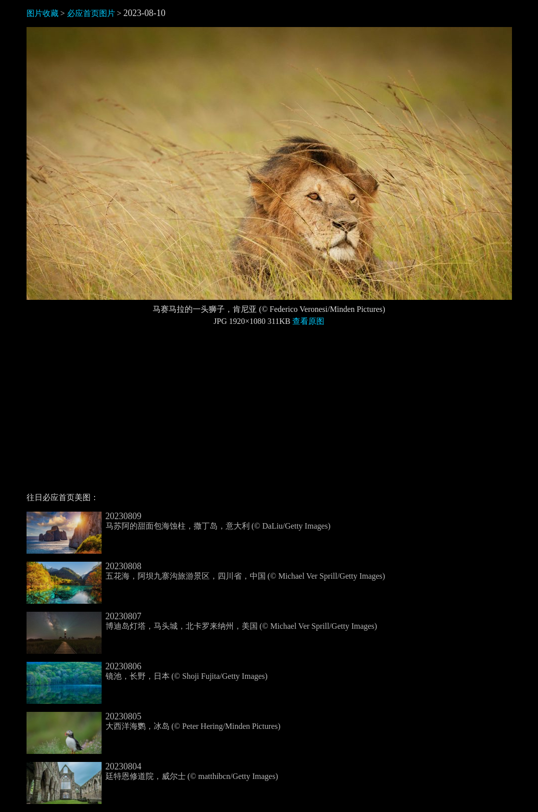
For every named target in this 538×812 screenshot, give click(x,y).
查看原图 (308, 321)
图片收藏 (43, 13)
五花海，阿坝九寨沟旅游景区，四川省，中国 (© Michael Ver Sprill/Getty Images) (206, 571)
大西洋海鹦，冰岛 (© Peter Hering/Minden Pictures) (154, 721)
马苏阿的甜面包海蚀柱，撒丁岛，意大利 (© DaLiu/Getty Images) (179, 521)
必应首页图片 (91, 13)
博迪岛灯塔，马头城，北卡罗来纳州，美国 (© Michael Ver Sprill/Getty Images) (202, 621)
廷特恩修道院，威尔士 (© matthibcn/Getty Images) (152, 771)
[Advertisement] (269, 413)
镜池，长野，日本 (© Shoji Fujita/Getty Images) (147, 671)
